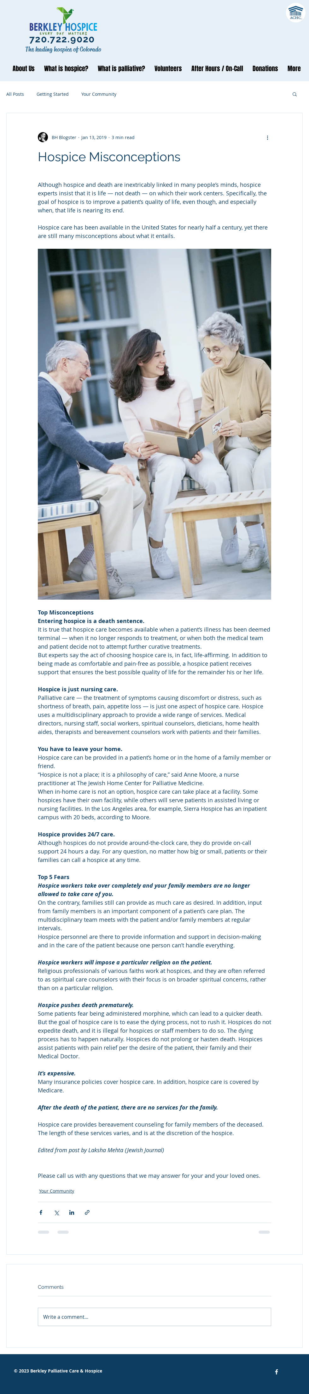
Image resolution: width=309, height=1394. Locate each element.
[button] (295, 93)
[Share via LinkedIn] (72, 1212)
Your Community (98, 94)
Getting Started (53, 94)
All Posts (15, 94)
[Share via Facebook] (41, 1212)
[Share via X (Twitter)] (56, 1212)
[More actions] (267, 137)
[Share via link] (87, 1212)
